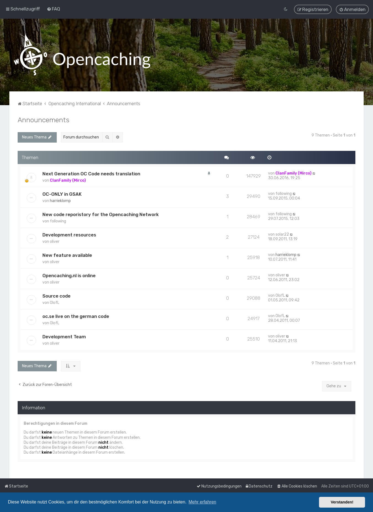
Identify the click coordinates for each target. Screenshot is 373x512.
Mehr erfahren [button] (202, 502)
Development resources (69, 235)
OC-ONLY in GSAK (62, 194)
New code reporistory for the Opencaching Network (100, 214)
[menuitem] (53, 9)
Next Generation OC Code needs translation (91, 173)
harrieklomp (60, 200)
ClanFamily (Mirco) (68, 180)
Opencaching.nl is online (69, 275)
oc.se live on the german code (75, 316)
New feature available (67, 255)
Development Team (64, 336)
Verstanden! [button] (342, 502)
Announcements (43, 119)
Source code (56, 296)
